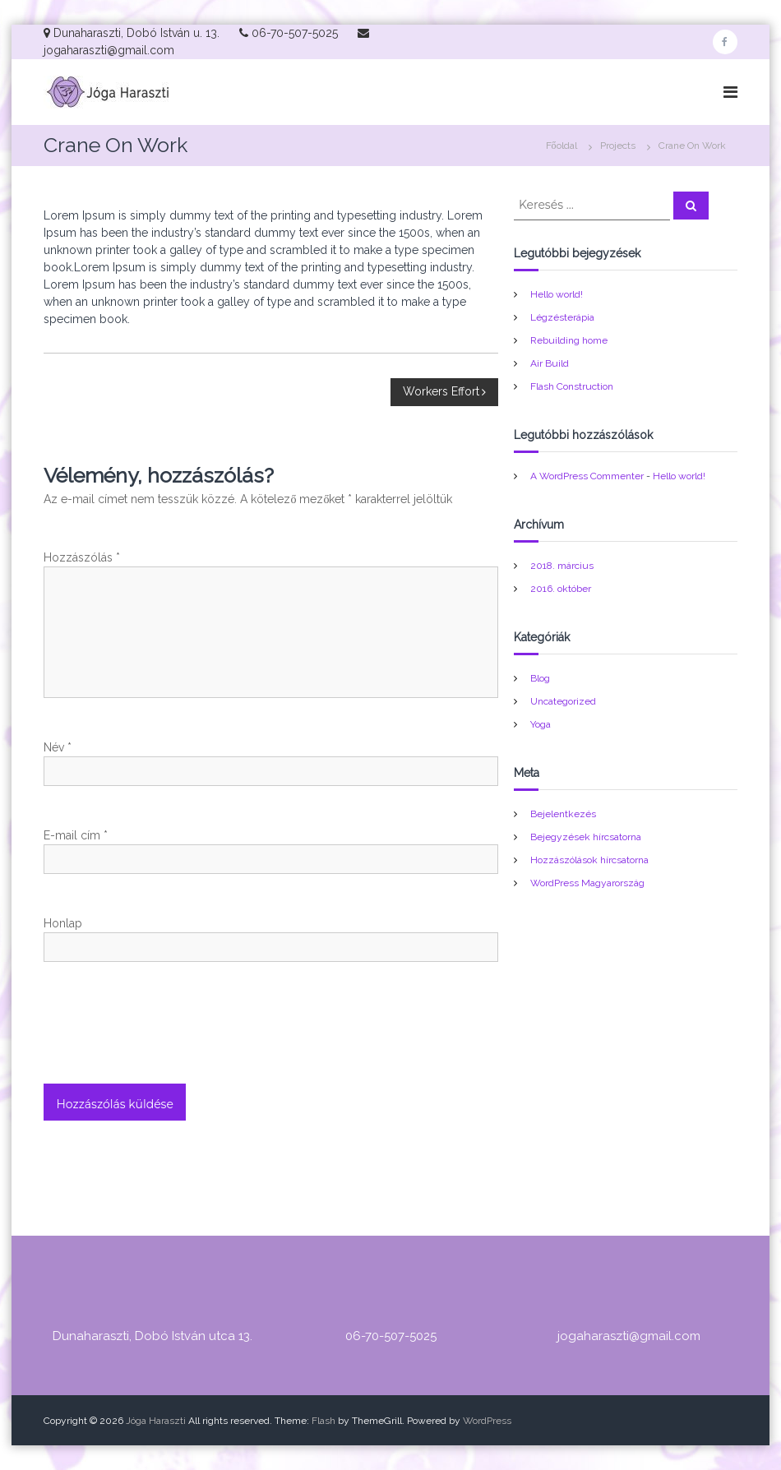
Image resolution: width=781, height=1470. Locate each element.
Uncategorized (563, 701)
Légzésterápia (562, 317)
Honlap (63, 923)
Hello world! (556, 294)
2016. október (560, 588)
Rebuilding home (569, 340)
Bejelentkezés (563, 814)
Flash (323, 1420)
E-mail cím (76, 835)
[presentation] (168, 1043)
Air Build (549, 363)
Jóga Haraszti (156, 1420)
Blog (540, 678)
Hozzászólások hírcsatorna (589, 860)
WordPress (487, 1420)
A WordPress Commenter (587, 476)
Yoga (540, 724)
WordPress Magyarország (587, 883)
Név (58, 747)
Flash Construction (571, 386)
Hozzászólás (82, 557)
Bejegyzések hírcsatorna (585, 837)
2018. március (562, 565)
